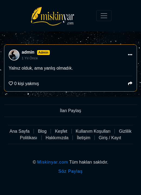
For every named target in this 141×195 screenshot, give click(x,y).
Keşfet (61, 131)
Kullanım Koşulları (93, 131)
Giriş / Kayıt (110, 137)
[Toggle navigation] (104, 15)
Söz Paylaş (70, 171)
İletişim (83, 137)
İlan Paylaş (70, 110)
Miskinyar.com (52, 162)
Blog (42, 131)
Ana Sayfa (19, 131)
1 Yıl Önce (30, 58)
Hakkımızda (57, 137)
